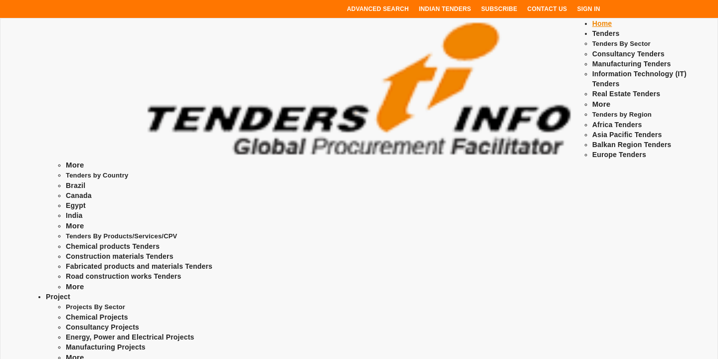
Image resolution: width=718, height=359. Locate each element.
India (74, 215)
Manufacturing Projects (106, 347)
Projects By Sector (95, 307)
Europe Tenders (619, 155)
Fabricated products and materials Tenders (139, 266)
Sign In (588, 8)
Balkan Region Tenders (632, 145)
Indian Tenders (445, 8)
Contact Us (547, 8)
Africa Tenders (617, 125)
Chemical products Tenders (113, 246)
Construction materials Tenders (120, 256)
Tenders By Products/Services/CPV (122, 236)
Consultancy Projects (102, 327)
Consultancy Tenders (628, 54)
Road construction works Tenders (123, 276)
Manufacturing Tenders (631, 64)
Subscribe (499, 8)
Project (58, 297)
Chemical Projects (97, 317)
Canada (79, 195)
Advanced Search (378, 8)
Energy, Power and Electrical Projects (130, 337)
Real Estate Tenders (626, 94)
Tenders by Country (97, 175)
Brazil (75, 185)
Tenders (606, 33)
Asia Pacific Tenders (627, 135)
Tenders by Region (622, 114)
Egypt (76, 205)
